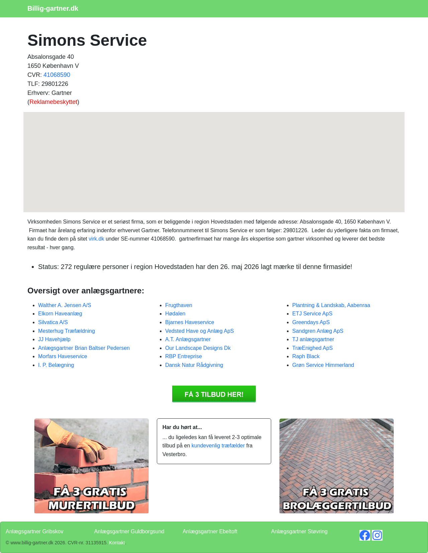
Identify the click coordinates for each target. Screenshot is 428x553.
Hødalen (175, 313)
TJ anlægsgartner (313, 339)
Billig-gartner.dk (52, 8)
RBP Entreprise (183, 356)
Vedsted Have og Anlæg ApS (199, 331)
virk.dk (96, 239)
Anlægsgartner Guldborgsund (129, 531)
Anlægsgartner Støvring (299, 531)
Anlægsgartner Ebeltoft (210, 531)
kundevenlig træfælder (218, 445)
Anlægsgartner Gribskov (35, 531)
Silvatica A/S (53, 322)
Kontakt (117, 542)
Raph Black (306, 356)
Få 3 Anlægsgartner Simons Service (214, 394)
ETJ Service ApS (312, 313)
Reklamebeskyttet (53, 102)
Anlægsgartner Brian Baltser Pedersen (84, 348)
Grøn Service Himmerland (323, 365)
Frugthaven (178, 305)
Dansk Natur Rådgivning (194, 365)
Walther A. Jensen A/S (64, 305)
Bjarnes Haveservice (189, 322)
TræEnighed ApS (312, 348)
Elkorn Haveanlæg (60, 313)
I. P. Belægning (56, 365)
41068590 (56, 75)
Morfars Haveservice (62, 356)
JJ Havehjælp (54, 339)
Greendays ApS (311, 322)
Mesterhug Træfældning (66, 331)
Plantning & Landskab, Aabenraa (331, 305)
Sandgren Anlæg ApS (317, 331)
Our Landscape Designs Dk (198, 348)
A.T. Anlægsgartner (188, 339)
